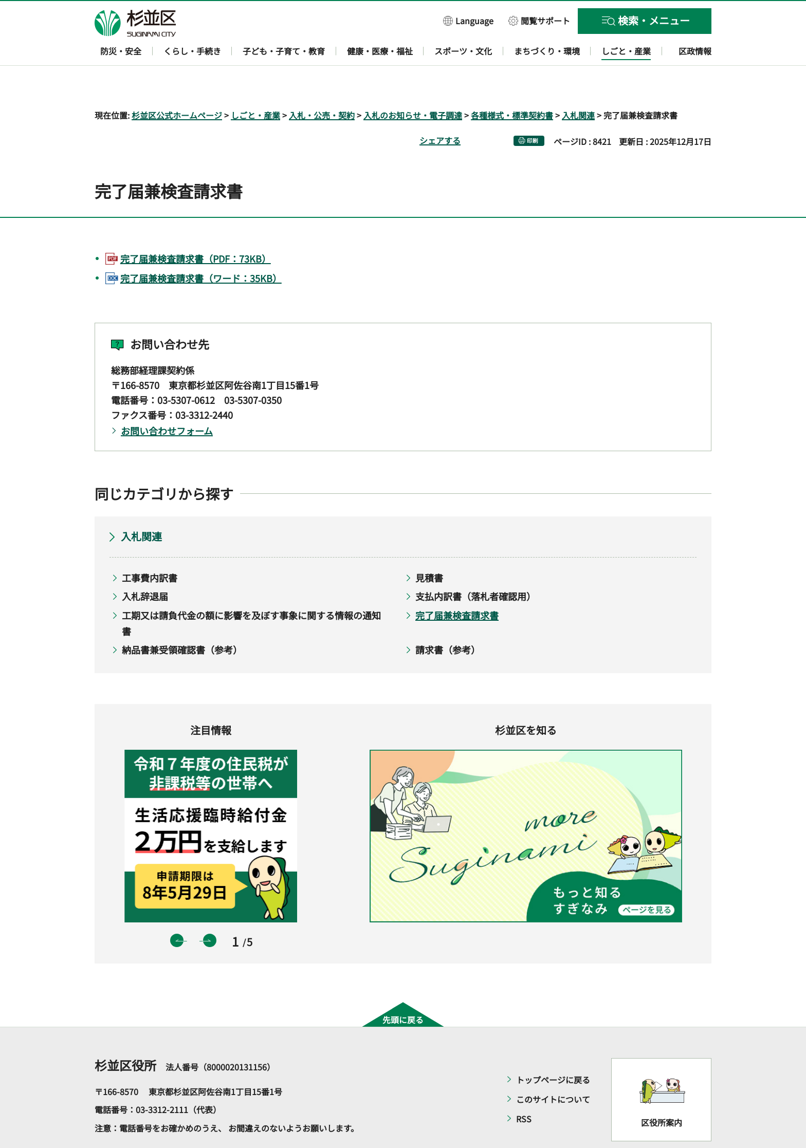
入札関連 (578, 85)
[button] (468, 20)
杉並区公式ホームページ (177, 85)
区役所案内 (661, 1093)
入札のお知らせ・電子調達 (412, 85)
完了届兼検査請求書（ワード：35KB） (201, 248)
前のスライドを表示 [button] (177, 911)
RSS (524, 1089)
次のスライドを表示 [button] (209, 911)
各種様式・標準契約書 (512, 85)
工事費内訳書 (149, 547)
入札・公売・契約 (322, 85)
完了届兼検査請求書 (457, 585)
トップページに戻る (553, 1050)
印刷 (532, 111)
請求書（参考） (447, 620)
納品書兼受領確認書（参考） (182, 620)
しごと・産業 (255, 85)
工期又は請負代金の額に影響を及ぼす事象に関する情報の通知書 (251, 593)
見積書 (429, 547)
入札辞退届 (145, 566)
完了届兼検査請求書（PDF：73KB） (195, 228)
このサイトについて (553, 1069)
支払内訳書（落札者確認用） (475, 566)
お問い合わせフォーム (167, 401)
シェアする (440, 110)
